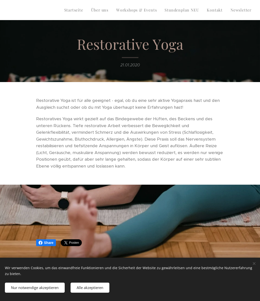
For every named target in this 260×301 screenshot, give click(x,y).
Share (46, 243)
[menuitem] (75, 10)
